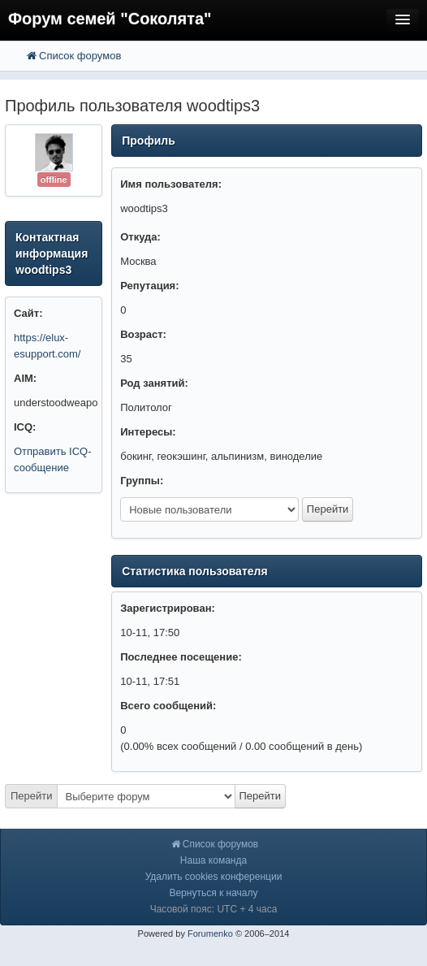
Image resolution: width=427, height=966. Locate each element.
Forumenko (210, 933)
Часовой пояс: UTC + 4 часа (214, 909)
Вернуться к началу (213, 893)
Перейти (32, 796)
